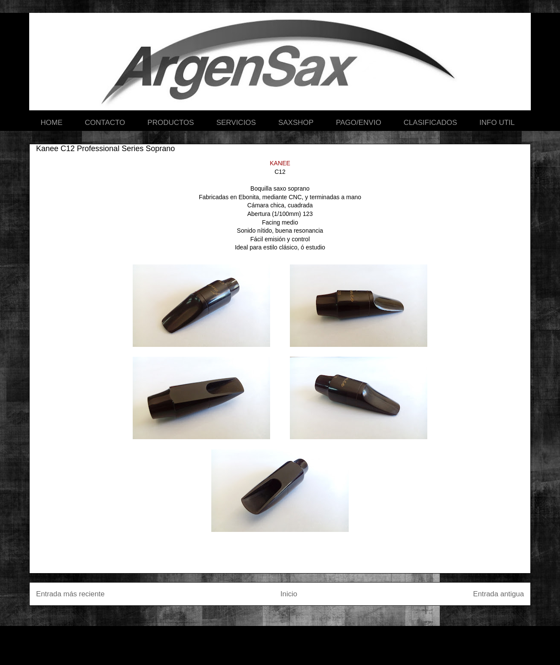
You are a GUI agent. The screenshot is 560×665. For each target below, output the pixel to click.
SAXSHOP (295, 122)
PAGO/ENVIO (358, 122)
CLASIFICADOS (430, 122)
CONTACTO (105, 122)
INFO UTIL (496, 122)
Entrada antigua (498, 594)
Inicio (288, 594)
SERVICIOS (236, 122)
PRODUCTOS (170, 122)
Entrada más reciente (70, 594)
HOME (52, 122)
